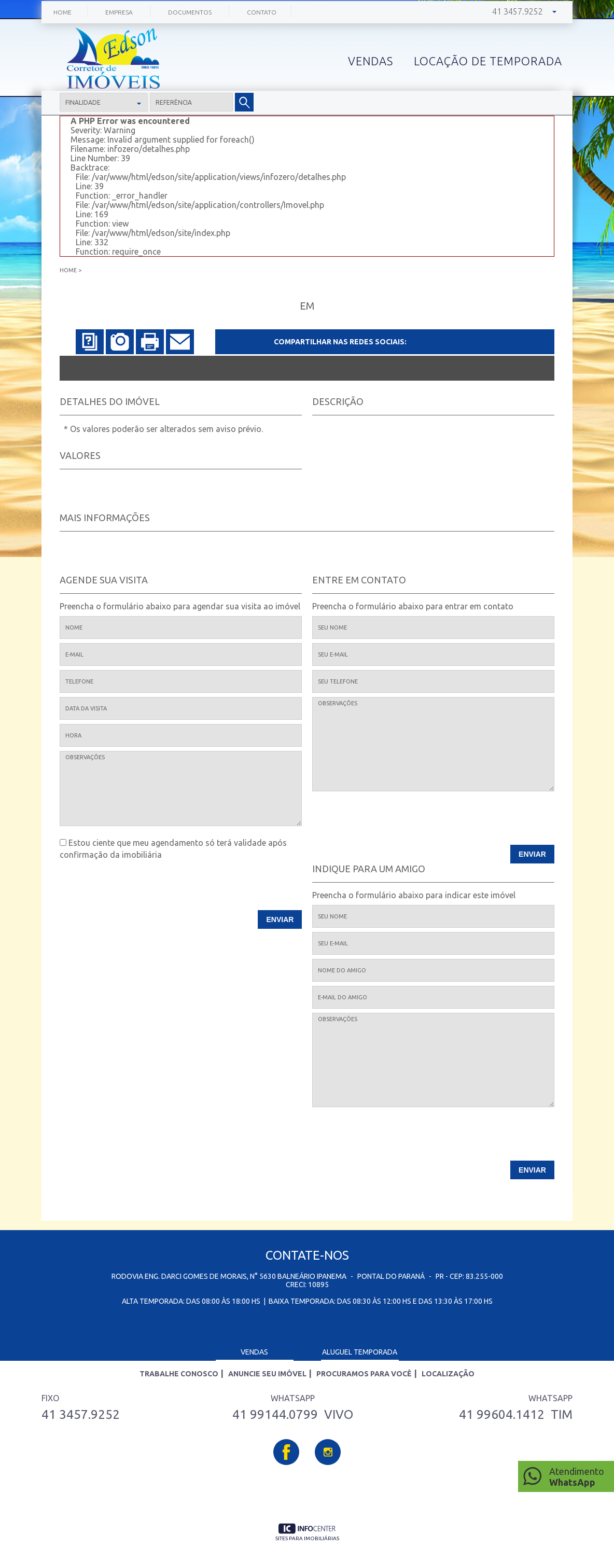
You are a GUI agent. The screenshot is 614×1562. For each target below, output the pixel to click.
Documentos (190, 12)
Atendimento (579, 1477)
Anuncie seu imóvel (267, 1374)
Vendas (254, 1352)
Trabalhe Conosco (178, 1374)
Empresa (119, 12)
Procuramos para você (364, 1374)
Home (62, 12)
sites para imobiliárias (307, 1538)
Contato (261, 12)
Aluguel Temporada (359, 1352)
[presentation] (235, 889)
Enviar (280, 919)
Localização (448, 1374)
